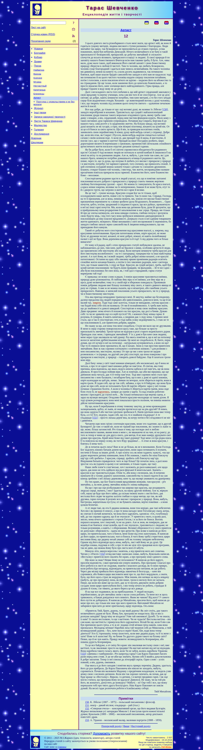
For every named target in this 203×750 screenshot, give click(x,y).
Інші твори (40, 120)
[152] (102, 554)
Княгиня (37, 81)
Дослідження (41, 144)
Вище (126, 726)
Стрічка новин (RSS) (43, 34)
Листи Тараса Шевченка (48, 129)
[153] (83, 653)
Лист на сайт (38, 27)
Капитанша (39, 95)
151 (87, 705)
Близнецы (38, 99)
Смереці (62, 747)
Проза (37, 68)
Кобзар (38, 58)
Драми (38, 63)
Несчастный (40, 90)
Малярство (40, 134)
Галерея (39, 139)
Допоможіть (101, 733)
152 (87, 708)
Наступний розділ (140, 726)
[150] (165, 109)
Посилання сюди (41, 41)
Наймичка (38, 73)
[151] (95, 417)
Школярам (37, 153)
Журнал (38, 115)
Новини (38, 49)
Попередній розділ (111, 726)
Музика (37, 86)
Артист (37, 104)
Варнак (37, 77)
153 (87, 720)
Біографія (39, 54)
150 (87, 702)
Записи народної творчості (49, 125)
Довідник (36, 148)
